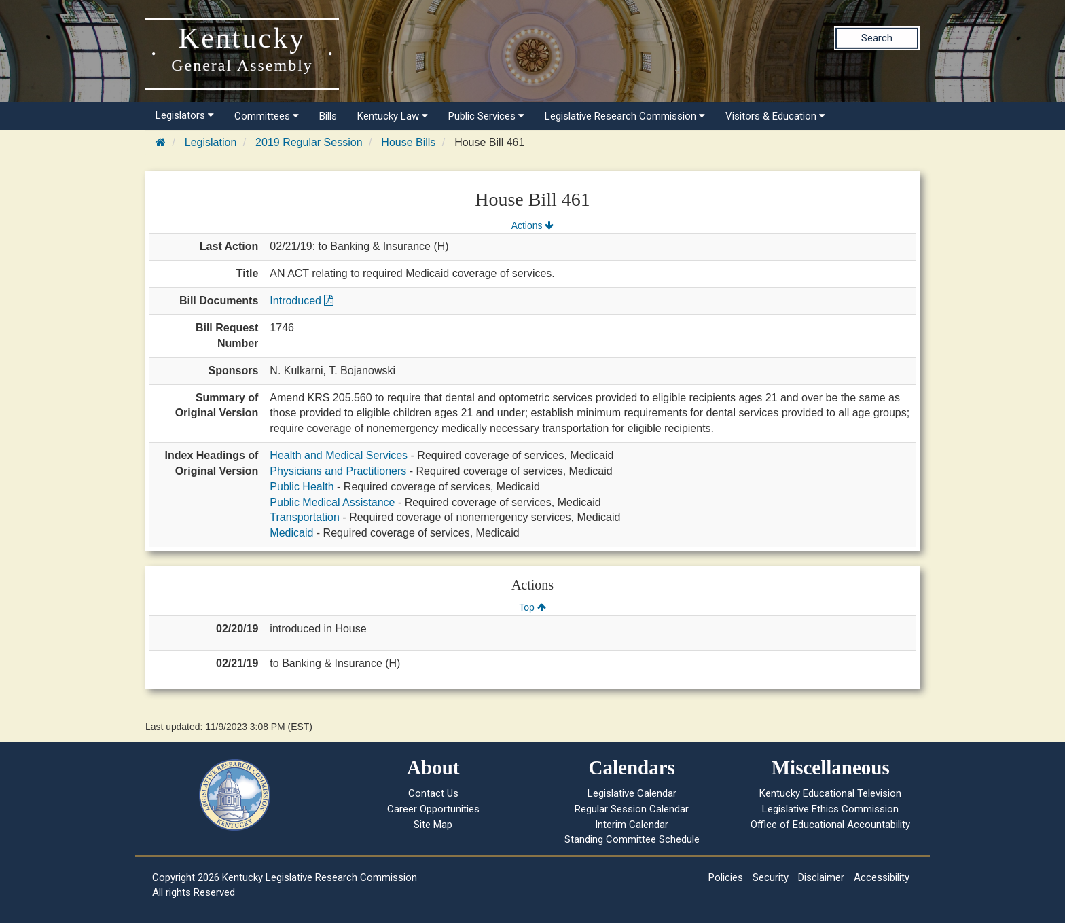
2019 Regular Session (308, 142)
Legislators (185, 115)
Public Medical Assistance (332, 502)
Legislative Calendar (632, 793)
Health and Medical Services (339, 455)
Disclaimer (821, 877)
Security (771, 877)
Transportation (305, 517)
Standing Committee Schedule (632, 839)
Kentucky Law (392, 116)
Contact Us (433, 793)
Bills (328, 116)
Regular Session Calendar (632, 809)
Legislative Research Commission (625, 116)
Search (876, 38)
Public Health (301, 486)
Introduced (301, 300)
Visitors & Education (775, 116)
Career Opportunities (433, 809)
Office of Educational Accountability (830, 824)
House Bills (408, 142)
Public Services (486, 116)
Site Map (433, 824)
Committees (266, 116)
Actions (532, 225)
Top (532, 607)
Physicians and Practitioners (338, 471)
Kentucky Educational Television (830, 793)
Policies (725, 877)
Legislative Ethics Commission (830, 809)
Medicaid (291, 533)
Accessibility (881, 877)
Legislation (211, 142)
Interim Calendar (631, 824)
